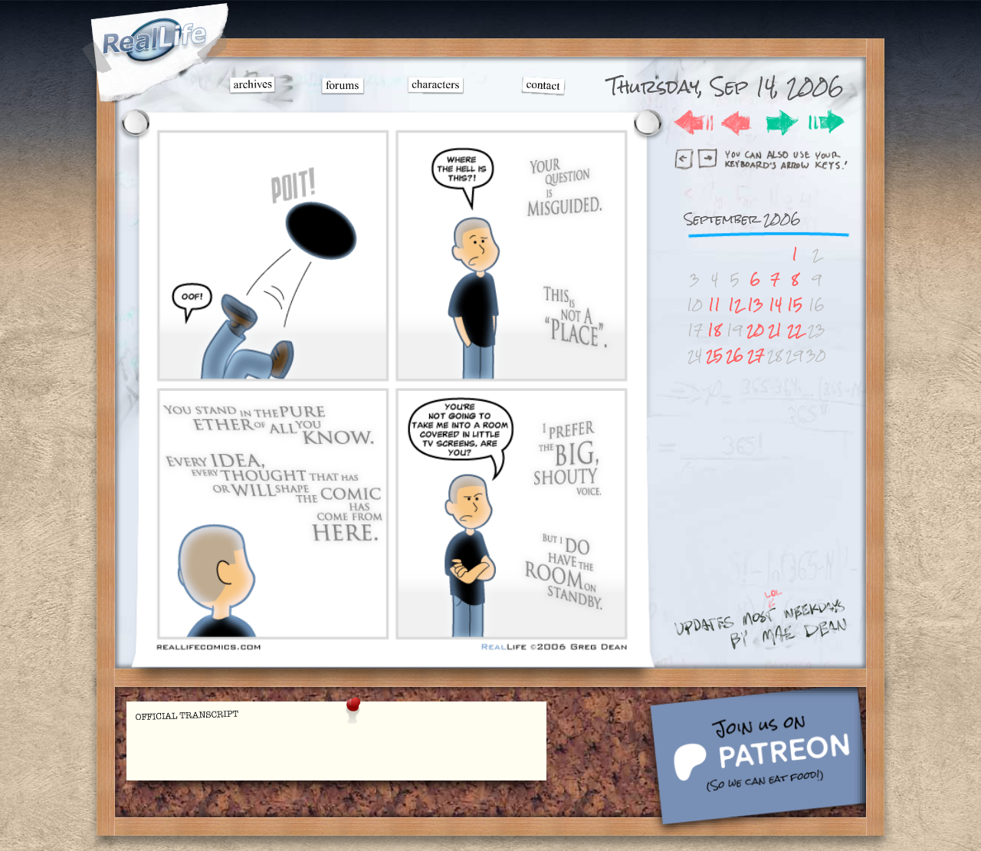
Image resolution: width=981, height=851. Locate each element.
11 (714, 304)
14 (775, 304)
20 (755, 330)
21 (775, 330)
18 (714, 330)
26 (734, 355)
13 (755, 304)
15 (794, 304)
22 (794, 330)
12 (735, 304)
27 (755, 355)
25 (714, 355)
